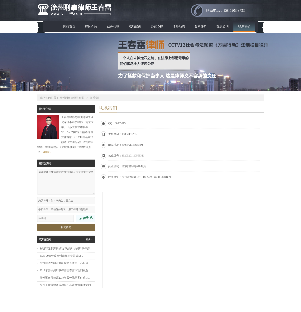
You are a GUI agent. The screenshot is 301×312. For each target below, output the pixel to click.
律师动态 (179, 26)
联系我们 (244, 26)
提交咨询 (66, 227)
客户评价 (200, 26)
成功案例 (135, 26)
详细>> (47, 152)
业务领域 (113, 26)
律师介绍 (91, 26)
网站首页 (69, 26)
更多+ (89, 239)
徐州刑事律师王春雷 (72, 97)
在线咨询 (222, 26)
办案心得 (157, 26)
